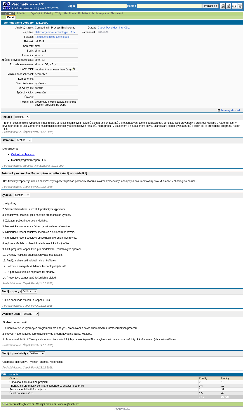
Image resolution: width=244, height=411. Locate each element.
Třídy (58, 13)
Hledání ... (23, 13)
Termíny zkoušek (231, 110)
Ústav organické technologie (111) (55, 32)
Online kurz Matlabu (23, 154)
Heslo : (131, 5)
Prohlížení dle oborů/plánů (93, 13)
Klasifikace (69, 13)
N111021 (103, 32)
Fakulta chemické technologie (52, 36)
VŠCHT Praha (122, 409)
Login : (72, 5)
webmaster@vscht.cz (21, 404)
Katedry (48, 13)
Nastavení (117, 13)
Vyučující (36, 13)
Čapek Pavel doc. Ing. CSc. (114, 27)
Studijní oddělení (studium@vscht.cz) (58, 404)
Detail (10, 17)
